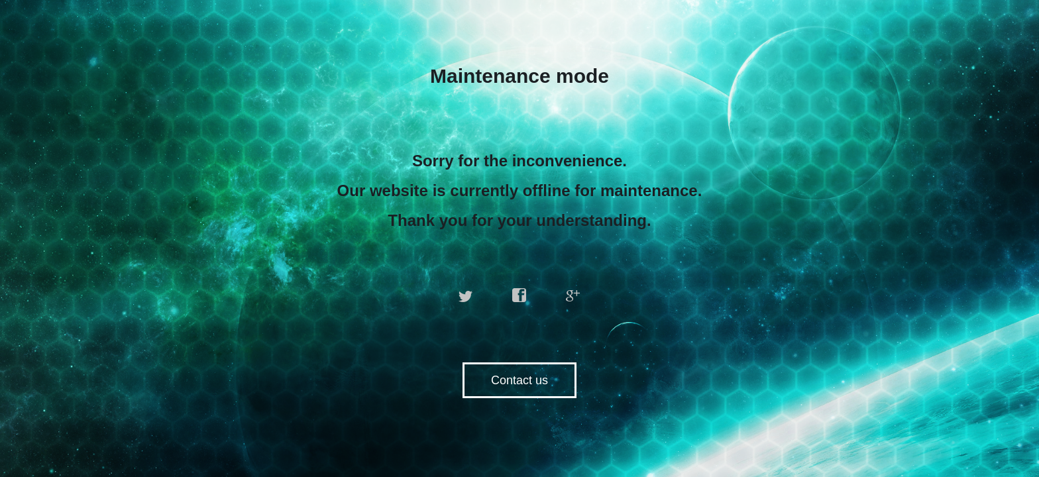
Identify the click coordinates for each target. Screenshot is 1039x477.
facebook (519, 295)
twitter (466, 295)
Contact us (519, 380)
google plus (573, 295)
